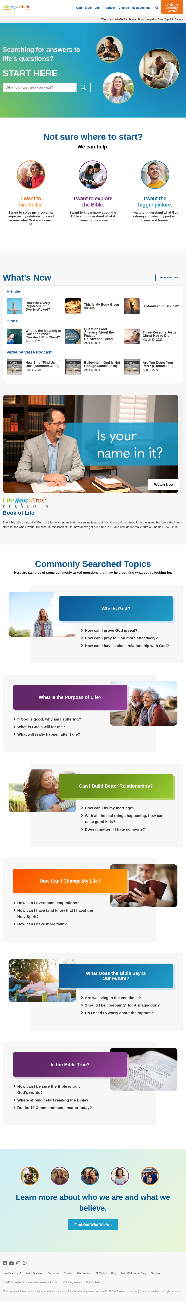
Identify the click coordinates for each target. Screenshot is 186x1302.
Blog (160, 19)
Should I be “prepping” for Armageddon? (122, 1005)
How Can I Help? (12, 1273)
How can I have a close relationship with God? (127, 646)
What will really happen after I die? (48, 734)
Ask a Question (34, 1273)
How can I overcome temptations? (48, 903)
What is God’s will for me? (41, 727)
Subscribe (53, 1273)
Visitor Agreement (72, 1282)
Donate (132, 19)
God (79, 7)
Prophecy (109, 7)
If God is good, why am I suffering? (49, 719)
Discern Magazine (147, 19)
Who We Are (121, 19)
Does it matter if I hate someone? (115, 829)
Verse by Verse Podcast (29, 352)
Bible (88, 7)
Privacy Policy (93, 1282)
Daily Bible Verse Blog (133, 1273)
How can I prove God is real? (111, 630)
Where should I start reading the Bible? (53, 1100)
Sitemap (155, 1273)
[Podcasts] (26, 1263)
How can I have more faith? (42, 924)
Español (169, 19)
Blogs (12, 321)
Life (97, 7)
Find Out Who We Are (92, 1225)
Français (179, 19)
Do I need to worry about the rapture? (119, 1013)
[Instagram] (19, 1263)
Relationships (141, 7)
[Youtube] (12, 1263)
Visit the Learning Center (172, 8)
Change (123, 7)
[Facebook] (5, 1263)
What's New (107, 19)
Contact (68, 1273)
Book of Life (18, 513)
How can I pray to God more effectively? (121, 638)
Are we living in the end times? (113, 998)
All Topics (101, 1273)
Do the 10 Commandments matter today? (54, 1108)
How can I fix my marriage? (109, 808)
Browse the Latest (169, 277)
